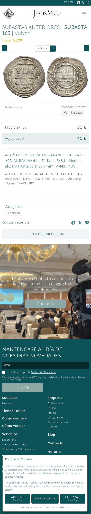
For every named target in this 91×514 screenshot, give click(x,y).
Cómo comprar (15, 418)
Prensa (52, 413)
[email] (45, 365)
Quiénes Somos (57, 403)
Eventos (52, 427)
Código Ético (55, 418)
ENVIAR (22, 387)
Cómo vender (13, 426)
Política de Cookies (31, 507)
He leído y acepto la (31, 373)
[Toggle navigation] (84, 13)
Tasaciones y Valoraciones (18, 449)
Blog (51, 434)
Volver (22, 33)
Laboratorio (9, 440)
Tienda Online (14, 411)
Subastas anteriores (31, 27)
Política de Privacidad (43, 372)
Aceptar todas (17, 498)
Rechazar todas (72, 498)
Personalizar (45, 499)
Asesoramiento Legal (14, 445)
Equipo (52, 408)
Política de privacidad (63, 377)
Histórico (7, 403)
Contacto (45, 304)
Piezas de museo (58, 422)
